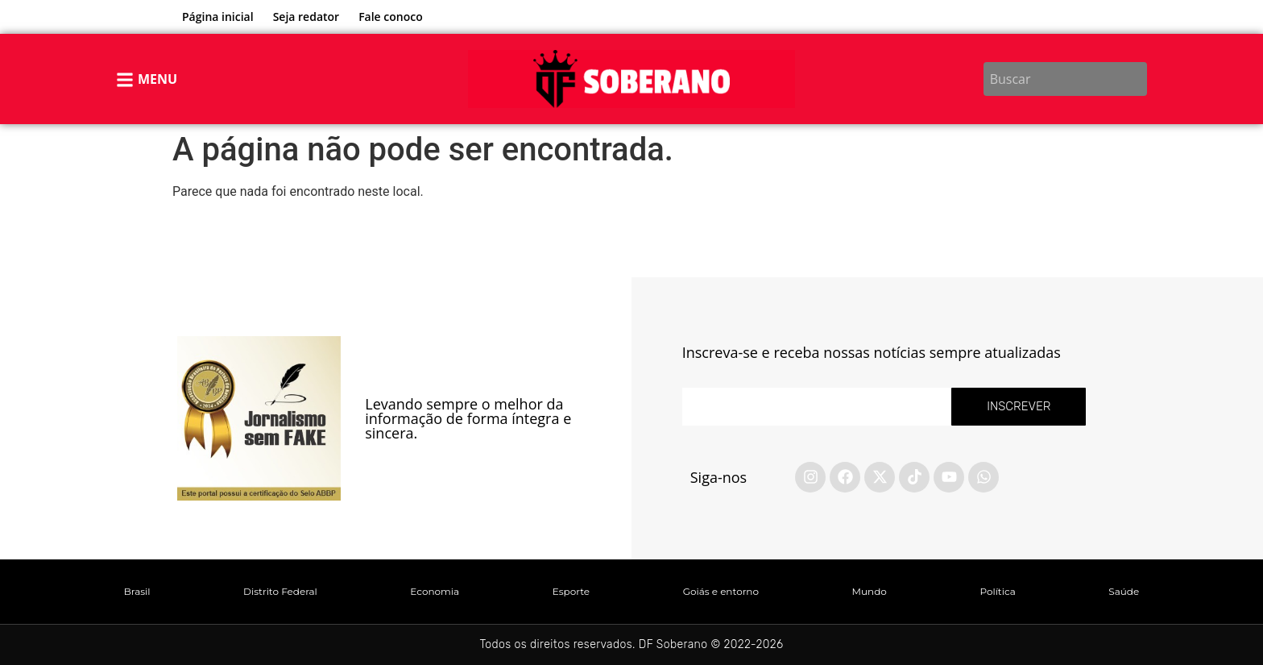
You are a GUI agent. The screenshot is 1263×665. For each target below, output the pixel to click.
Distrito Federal (280, 591)
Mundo (869, 591)
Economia (434, 591)
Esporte (571, 591)
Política (997, 591)
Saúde (1123, 591)
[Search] (1137, 79)
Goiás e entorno (721, 591)
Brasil (137, 591)
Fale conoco (390, 16)
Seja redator (306, 16)
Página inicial (218, 16)
